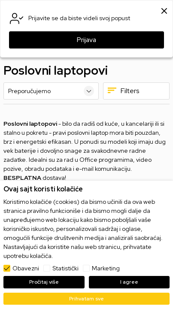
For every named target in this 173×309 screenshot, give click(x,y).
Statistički (65, 268)
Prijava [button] (86, 40)
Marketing (106, 268)
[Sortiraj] (51, 91)
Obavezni (25, 268)
